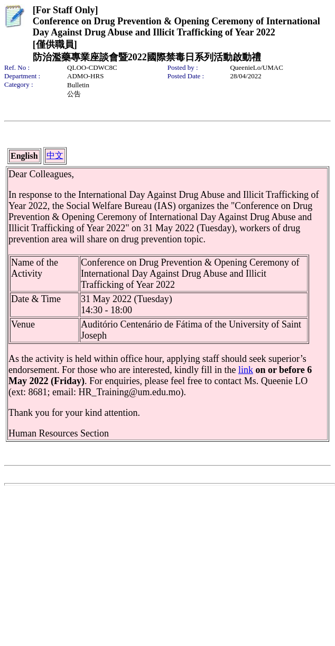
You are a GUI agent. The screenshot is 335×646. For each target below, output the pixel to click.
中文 (54, 155)
